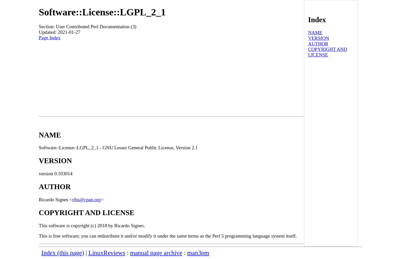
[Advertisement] (171, 78)
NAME (315, 32)
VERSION (318, 38)
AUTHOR (318, 43)
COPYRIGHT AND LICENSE (327, 52)
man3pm (198, 252)
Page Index (50, 37)
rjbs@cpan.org (86, 199)
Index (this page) (62, 252)
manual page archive (156, 252)
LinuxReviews (106, 252)
